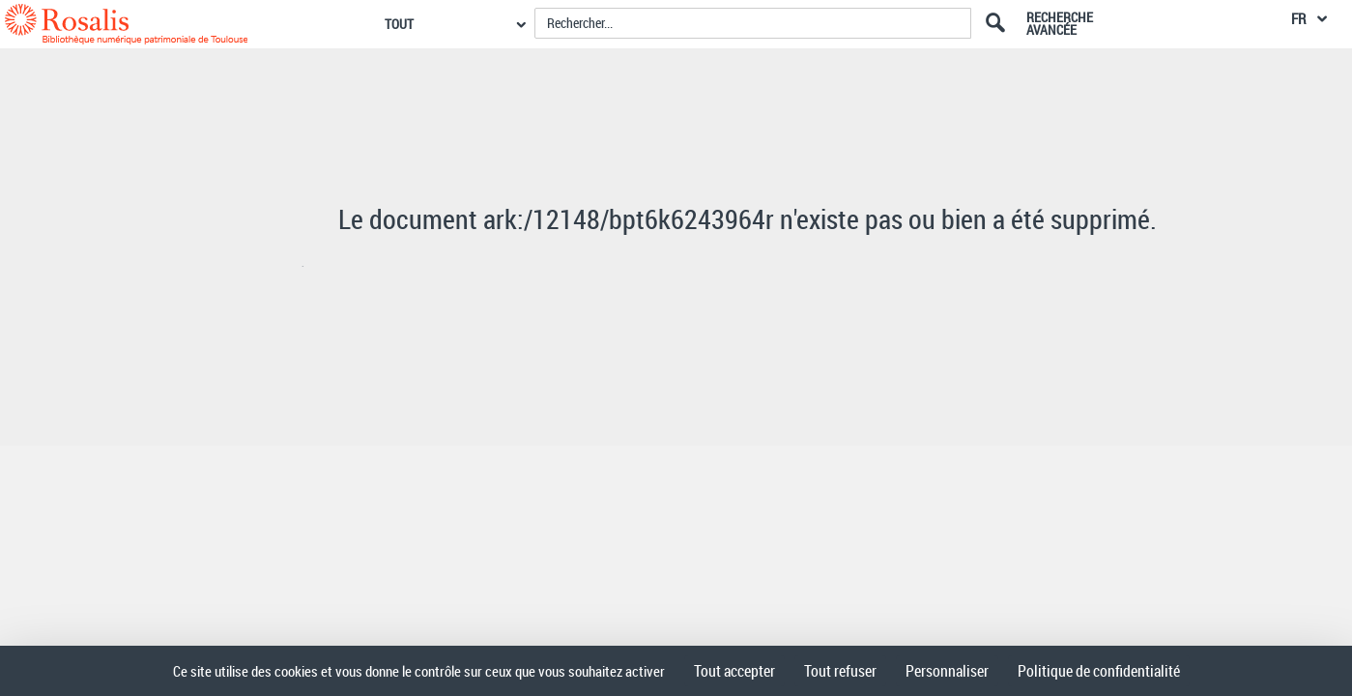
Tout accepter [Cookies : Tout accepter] (734, 671)
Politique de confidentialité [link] (1099, 671)
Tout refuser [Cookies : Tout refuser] (840, 671)
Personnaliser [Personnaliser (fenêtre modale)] (947, 671)
